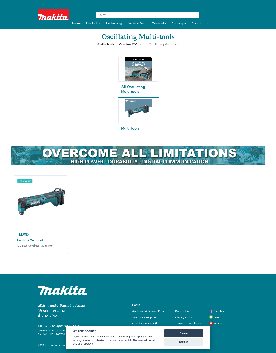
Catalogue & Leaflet (146, 323)
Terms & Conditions (188, 323)
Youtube (217, 324)
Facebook (218, 311)
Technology (114, 23)
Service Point (137, 23)
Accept (184, 333)
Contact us (182, 311)
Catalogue (179, 23)
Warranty (159, 23)
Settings (183, 342)
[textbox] (147, 15)
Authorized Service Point (148, 311)
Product (93, 23)
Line (214, 317)
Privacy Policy (184, 317)
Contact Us (200, 23)
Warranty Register (144, 317)
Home (76, 23)
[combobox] (147, 15)
